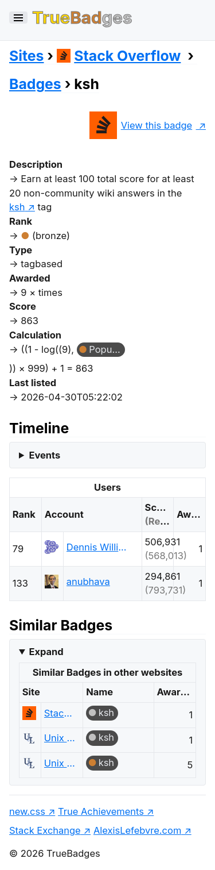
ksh (106, 712)
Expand (46, 651)
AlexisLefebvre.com (137, 830)
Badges (35, 84)
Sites (26, 55)
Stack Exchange (45, 830)
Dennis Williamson (99, 547)
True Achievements (101, 811)
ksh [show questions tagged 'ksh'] (17, 207)
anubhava (88, 581)
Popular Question (107, 349)
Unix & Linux (60, 738)
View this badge (140, 125)
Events (44, 455)
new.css (27, 811)
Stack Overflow (119, 55)
